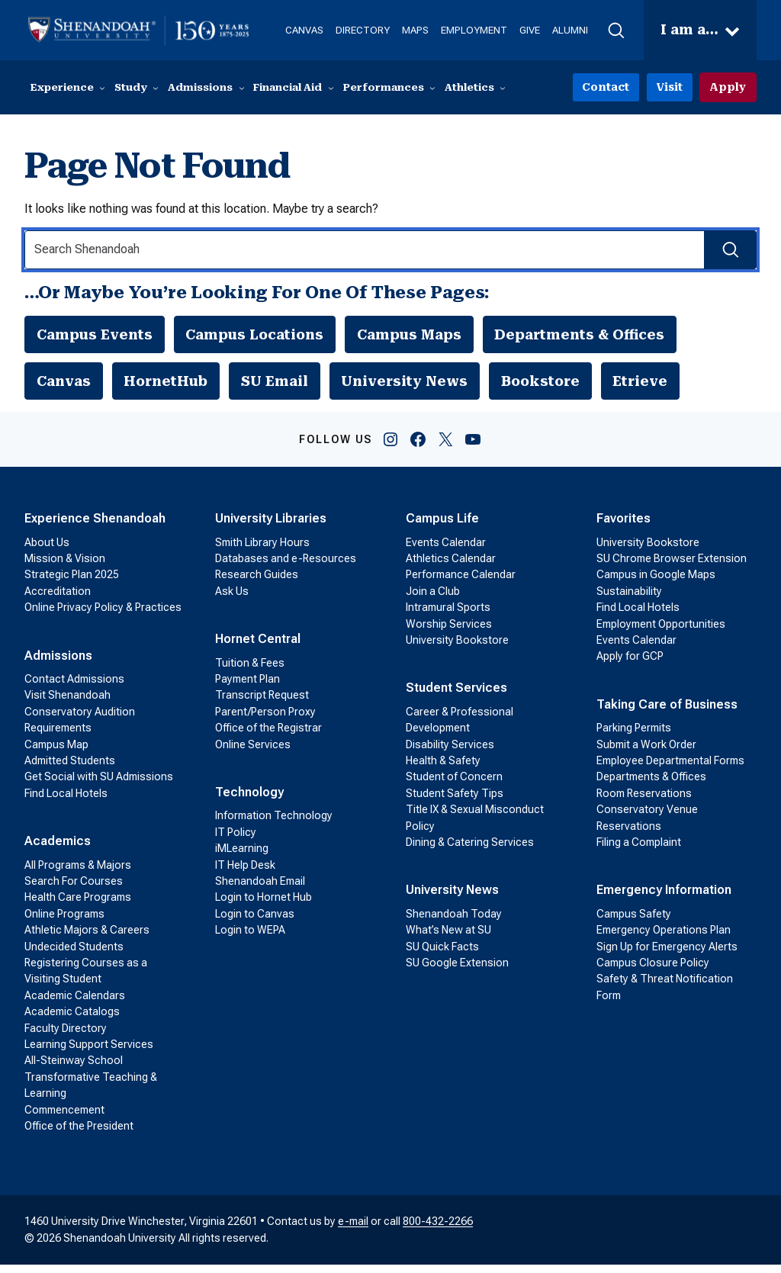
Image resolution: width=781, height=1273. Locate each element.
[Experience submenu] (102, 88)
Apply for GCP (630, 665)
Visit (672, 88)
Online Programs (64, 922)
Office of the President (78, 1134)
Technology (249, 800)
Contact (611, 88)
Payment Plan (247, 687)
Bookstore (544, 387)
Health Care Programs (77, 906)
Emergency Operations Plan (663, 939)
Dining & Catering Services (470, 850)
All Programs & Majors (77, 873)
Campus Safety (633, 922)
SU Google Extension (457, 971)
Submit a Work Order (646, 753)
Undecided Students (74, 955)
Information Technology (274, 824)
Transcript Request (262, 704)
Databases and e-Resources (285, 567)
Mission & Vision (64, 567)
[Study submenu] (156, 88)
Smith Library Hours (262, 551)
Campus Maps (415, 337)
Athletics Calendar (451, 567)
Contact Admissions (74, 687)
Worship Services (449, 632)
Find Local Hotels (66, 802)
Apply (728, 88)
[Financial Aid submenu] (331, 88)
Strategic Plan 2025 (71, 583)
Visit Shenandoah (67, 704)
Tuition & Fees (249, 671)
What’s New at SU (448, 939)
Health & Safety (443, 769)
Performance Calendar (461, 583)
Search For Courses (73, 889)
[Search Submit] (728, 251)
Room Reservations (644, 802)
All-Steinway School (73, 1069)
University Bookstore (457, 648)
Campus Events (95, 337)
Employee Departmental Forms (670, 769)
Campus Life (442, 527)
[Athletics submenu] (503, 88)
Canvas (64, 387)
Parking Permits (633, 737)
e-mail (353, 1230)
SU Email (276, 387)
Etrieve (645, 387)
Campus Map (56, 753)
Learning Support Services (88, 1052)
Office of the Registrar (268, 737)
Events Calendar (446, 551)
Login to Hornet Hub (263, 906)
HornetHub (167, 387)
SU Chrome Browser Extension (671, 567)
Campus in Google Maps (655, 583)
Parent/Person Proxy (265, 720)
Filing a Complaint (638, 850)
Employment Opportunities (660, 632)
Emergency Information (663, 899)
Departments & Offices (586, 337)
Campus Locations (257, 337)
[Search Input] (390, 251)
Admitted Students (69, 769)
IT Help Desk (245, 873)
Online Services (253, 753)
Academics (57, 850)
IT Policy (235, 840)
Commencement (64, 1118)
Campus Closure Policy (652, 971)
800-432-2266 (438, 1230)
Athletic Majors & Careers (86, 939)
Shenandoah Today (454, 922)
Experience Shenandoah (95, 527)
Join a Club (433, 599)
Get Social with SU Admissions (98, 786)
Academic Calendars (74, 1004)
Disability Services (450, 753)
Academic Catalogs (72, 1020)
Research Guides (256, 583)
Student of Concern (454, 786)
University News (406, 387)
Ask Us (232, 599)
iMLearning (241, 857)
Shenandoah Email (260, 889)
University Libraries (270, 527)
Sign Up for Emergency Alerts (667, 955)
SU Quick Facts (442, 955)
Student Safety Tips (454, 802)
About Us (46, 551)
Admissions (58, 664)
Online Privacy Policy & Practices (103, 616)
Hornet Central (258, 648)
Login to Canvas (254, 922)
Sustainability (629, 599)
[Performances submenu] (432, 88)
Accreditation (57, 599)
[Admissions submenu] (242, 88)
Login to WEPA (250, 939)
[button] (611, 30)
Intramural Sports (448, 616)
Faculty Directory (65, 1036)
